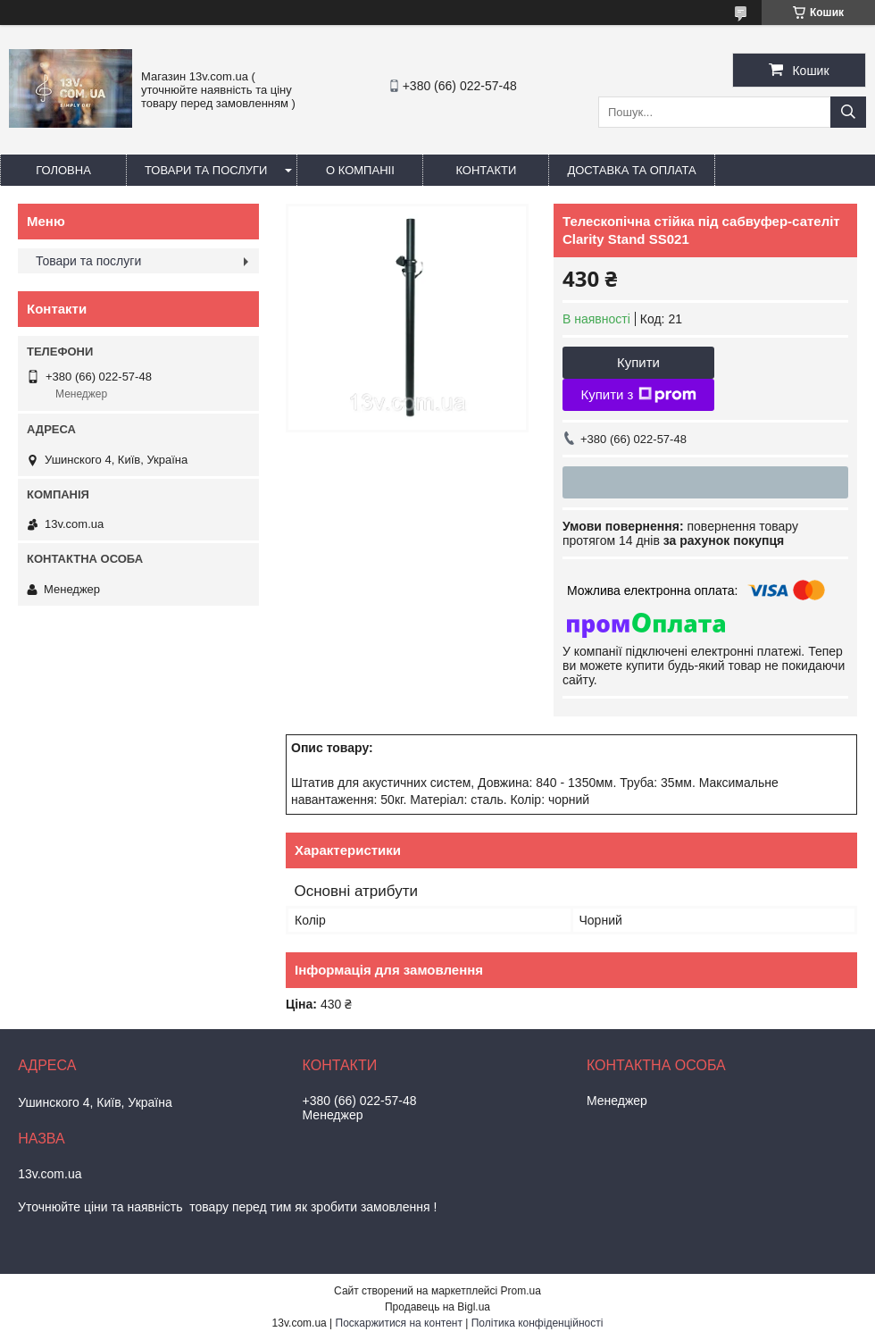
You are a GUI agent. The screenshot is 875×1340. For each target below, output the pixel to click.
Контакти (485, 170)
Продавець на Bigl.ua (437, 1307)
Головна (63, 170)
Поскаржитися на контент (399, 1323)
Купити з (638, 395)
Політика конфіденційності (537, 1323)
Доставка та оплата (631, 170)
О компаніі (360, 170)
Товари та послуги (206, 170)
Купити (638, 362)
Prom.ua (521, 1291)
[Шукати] (848, 112)
